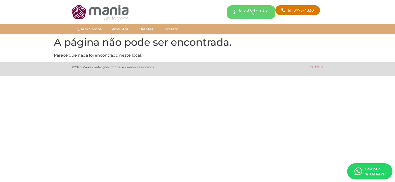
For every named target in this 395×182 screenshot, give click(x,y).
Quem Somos (89, 29)
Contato (170, 29)
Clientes (146, 29)
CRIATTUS (316, 67)
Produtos (120, 29)
